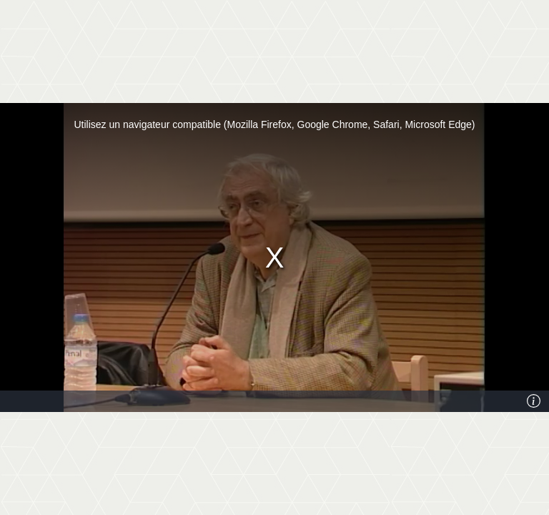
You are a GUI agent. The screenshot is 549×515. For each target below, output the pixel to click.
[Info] (534, 401)
